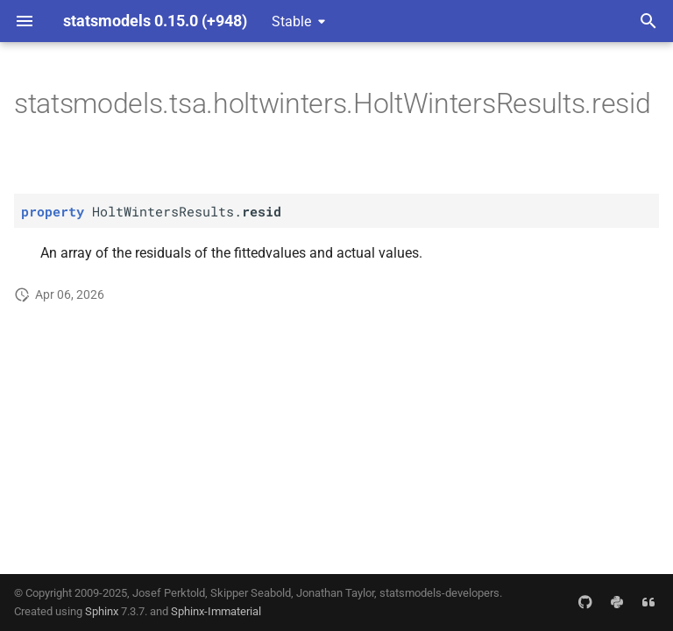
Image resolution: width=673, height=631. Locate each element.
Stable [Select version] (291, 21)
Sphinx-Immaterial (216, 611)
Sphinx (101, 611)
